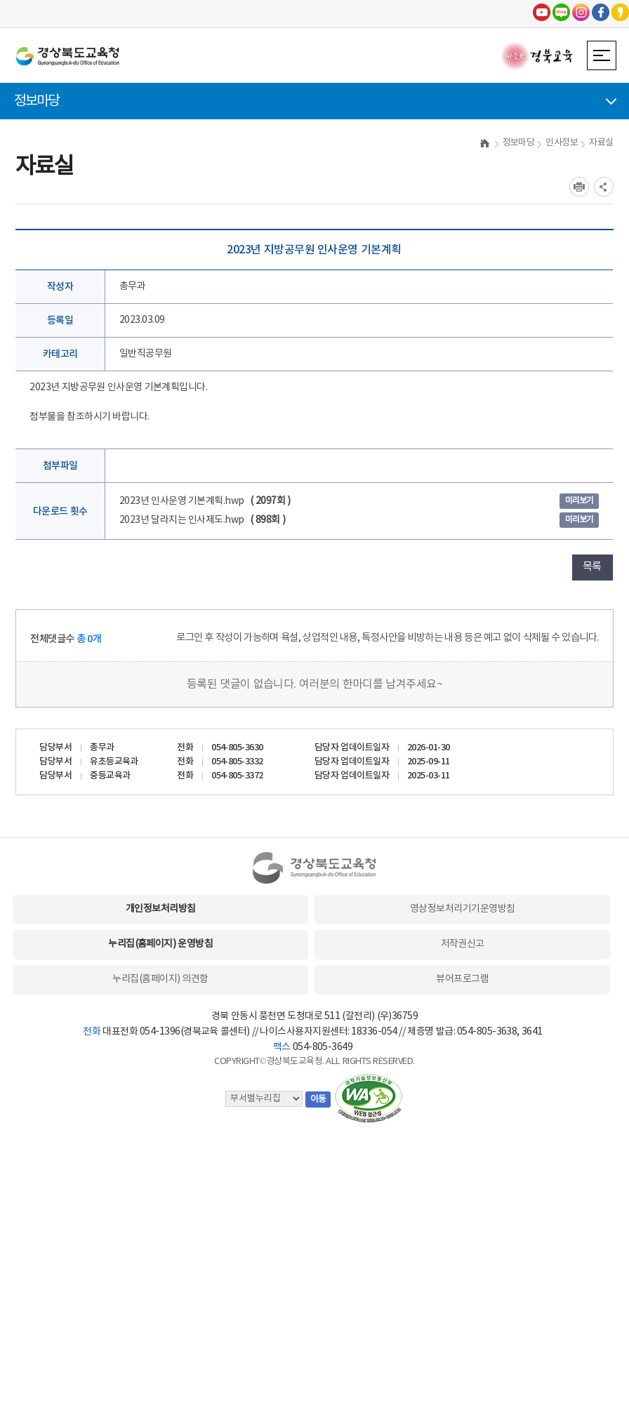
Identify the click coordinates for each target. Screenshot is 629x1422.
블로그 (561, 12)
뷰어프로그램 (462, 979)
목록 (592, 567)
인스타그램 (581, 12)
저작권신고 (462, 944)
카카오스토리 (620, 12)
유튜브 (541, 12)
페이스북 (600, 12)
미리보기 (579, 500)
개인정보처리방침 (161, 909)
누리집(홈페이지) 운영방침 (160, 944)
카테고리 (60, 354)
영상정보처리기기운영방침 (462, 909)
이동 (318, 1099)
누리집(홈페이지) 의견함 (160, 979)
